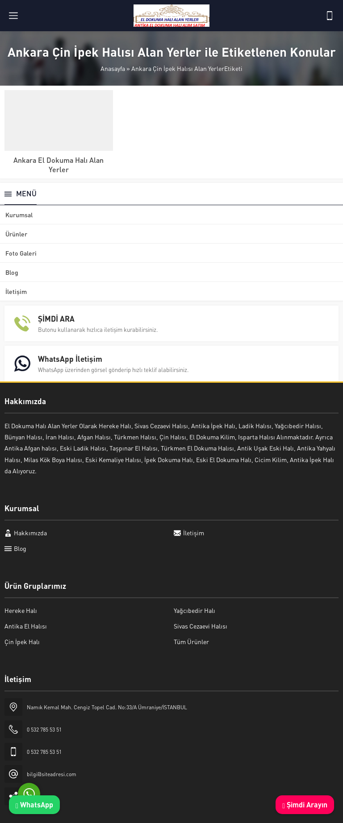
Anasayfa (112, 68)
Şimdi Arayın (304, 804)
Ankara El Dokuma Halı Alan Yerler (58, 164)
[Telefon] (329, 15)
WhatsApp (34, 804)
